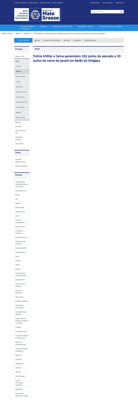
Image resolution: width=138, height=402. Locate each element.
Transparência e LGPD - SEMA (62, 26)
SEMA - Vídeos (20, 117)
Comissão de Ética (22, 102)
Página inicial (7, 33)
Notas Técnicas (20, 227)
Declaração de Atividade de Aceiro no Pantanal (21, 184)
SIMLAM (18, 372)
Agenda (37, 40)
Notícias (27, 33)
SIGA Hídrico (19, 297)
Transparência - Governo (86, 26)
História (18, 66)
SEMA (18, 33)
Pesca (17, 256)
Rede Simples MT (21, 248)
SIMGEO (18, 368)
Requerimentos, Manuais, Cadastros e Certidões (21, 321)
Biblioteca (18, 355)
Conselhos (77, 40)
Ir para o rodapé (57, 3)
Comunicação (20, 107)
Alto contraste (107, 3)
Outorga (18, 327)
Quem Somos (20, 97)
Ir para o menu (33, 3)
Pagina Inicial (19, 56)
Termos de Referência (51, 40)
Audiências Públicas (21, 301)
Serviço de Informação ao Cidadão (110, 26)
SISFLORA (18, 359)
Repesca (18, 261)
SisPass (17, 265)
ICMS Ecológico (20, 376)
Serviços (67, 40)
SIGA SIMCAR (19, 208)
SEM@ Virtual (20, 212)
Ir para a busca (45, 3)
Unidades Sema (90, 40)
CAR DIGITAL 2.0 (20, 191)
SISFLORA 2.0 (19, 364)
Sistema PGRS (19, 280)
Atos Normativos (20, 237)
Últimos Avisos (20, 76)
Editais (17, 195)
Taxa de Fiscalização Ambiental (19, 383)
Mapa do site (120, 3)
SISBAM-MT (19, 389)
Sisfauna (18, 269)
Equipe (18, 82)
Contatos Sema (25, 29)
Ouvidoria (43, 26)
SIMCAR (18, 203)
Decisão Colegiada (21, 166)
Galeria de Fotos (21, 92)
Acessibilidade (95, 3)
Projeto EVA (19, 144)
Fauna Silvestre (20, 252)
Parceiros (18, 126)
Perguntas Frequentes (27, 26)
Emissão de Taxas (21, 331)
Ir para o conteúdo (20, 3)
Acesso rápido (23, 40)
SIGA (17, 216)
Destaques (19, 87)
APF (16, 199)
